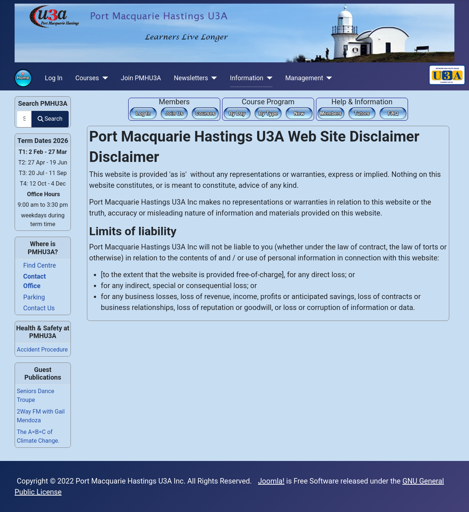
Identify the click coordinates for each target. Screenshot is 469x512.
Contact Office (34, 281)
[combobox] (24, 119)
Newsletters (191, 78)
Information (246, 78)
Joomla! (271, 481)
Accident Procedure (42, 349)
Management (304, 78)
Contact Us (39, 308)
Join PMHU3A (141, 78)
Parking (34, 297)
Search (50, 118)
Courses (87, 78)
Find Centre (39, 265)
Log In (53, 78)
